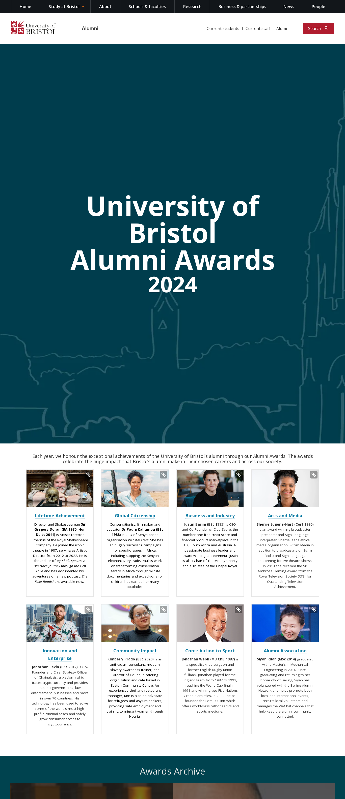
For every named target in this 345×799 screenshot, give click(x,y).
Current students (223, 28)
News (288, 6)
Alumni (90, 28)
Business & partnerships (242, 6)
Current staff (258, 28)
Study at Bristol (64, 6)
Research (192, 6)
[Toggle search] (318, 28)
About (105, 6)
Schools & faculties (147, 6)
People (318, 6)
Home (25, 6)
